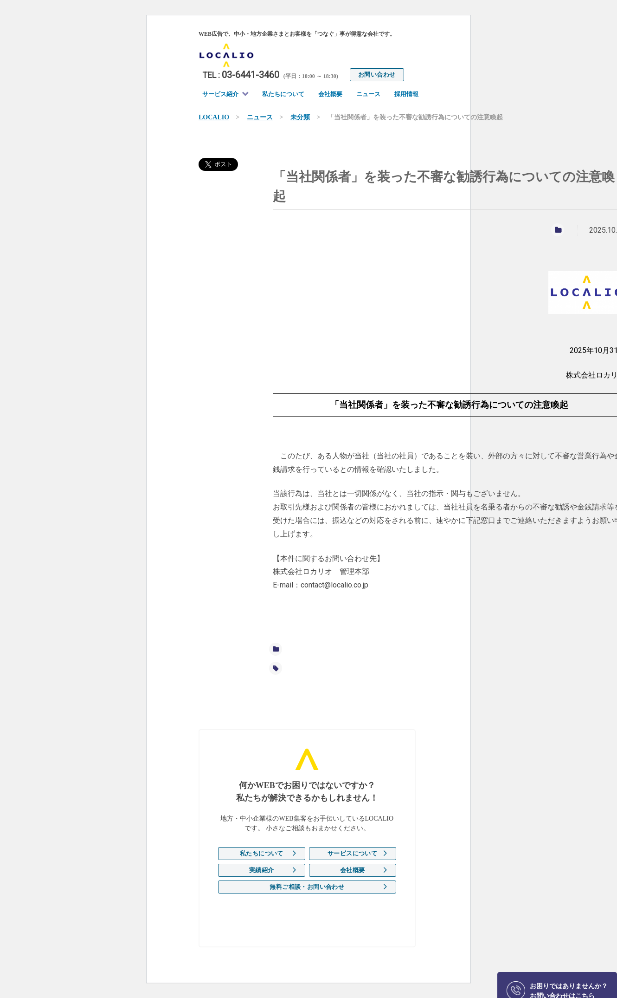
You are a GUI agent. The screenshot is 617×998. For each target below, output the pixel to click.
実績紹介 (261, 870)
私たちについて (283, 94)
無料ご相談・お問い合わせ (307, 886)
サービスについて (352, 853)
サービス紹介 (220, 94)
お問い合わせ (376, 74)
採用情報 (406, 94)
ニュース (368, 94)
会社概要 (330, 94)
